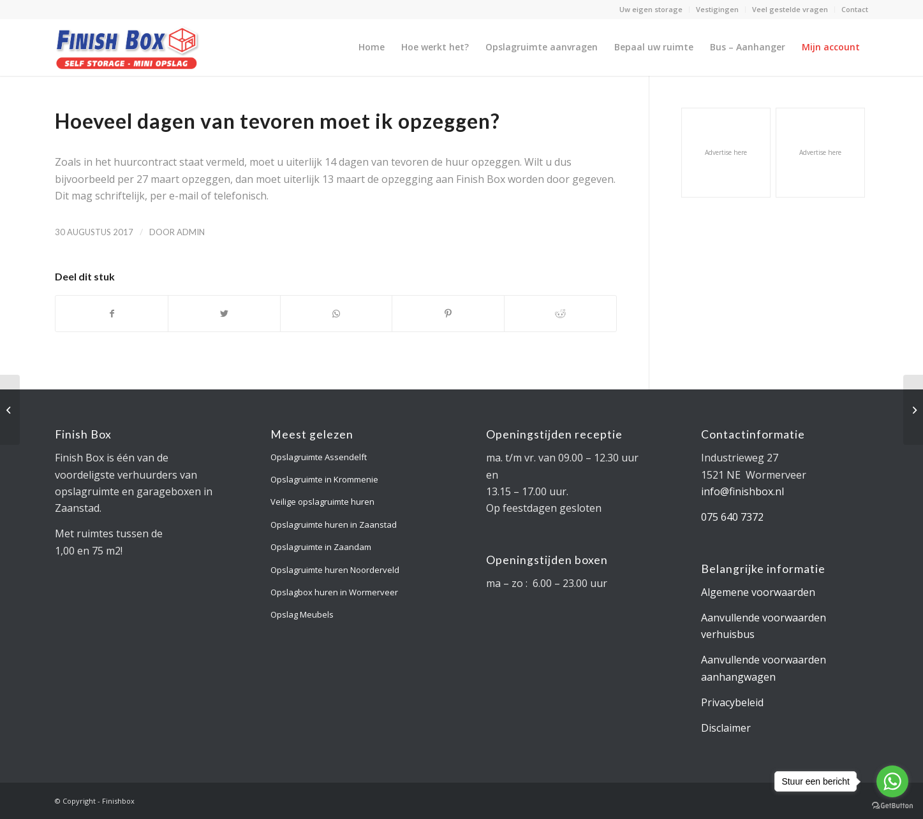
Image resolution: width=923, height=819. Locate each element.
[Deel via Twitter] (224, 313)
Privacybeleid (732, 702)
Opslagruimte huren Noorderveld (334, 570)
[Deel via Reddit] (560, 313)
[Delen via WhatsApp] (336, 313)
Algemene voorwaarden (758, 592)
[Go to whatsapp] (892, 781)
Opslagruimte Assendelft (318, 457)
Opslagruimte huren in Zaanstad (333, 524)
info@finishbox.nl (742, 491)
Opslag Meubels (302, 614)
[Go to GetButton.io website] (892, 806)
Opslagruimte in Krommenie (324, 479)
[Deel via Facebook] (111, 313)
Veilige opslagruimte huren (322, 501)
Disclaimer (726, 728)
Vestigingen (717, 9)
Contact (854, 9)
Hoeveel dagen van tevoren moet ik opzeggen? (277, 120)
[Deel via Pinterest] (448, 313)
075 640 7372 (732, 517)
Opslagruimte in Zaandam (320, 547)
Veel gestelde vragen (790, 9)
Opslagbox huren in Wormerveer (334, 592)
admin (191, 232)
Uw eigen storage (651, 9)
